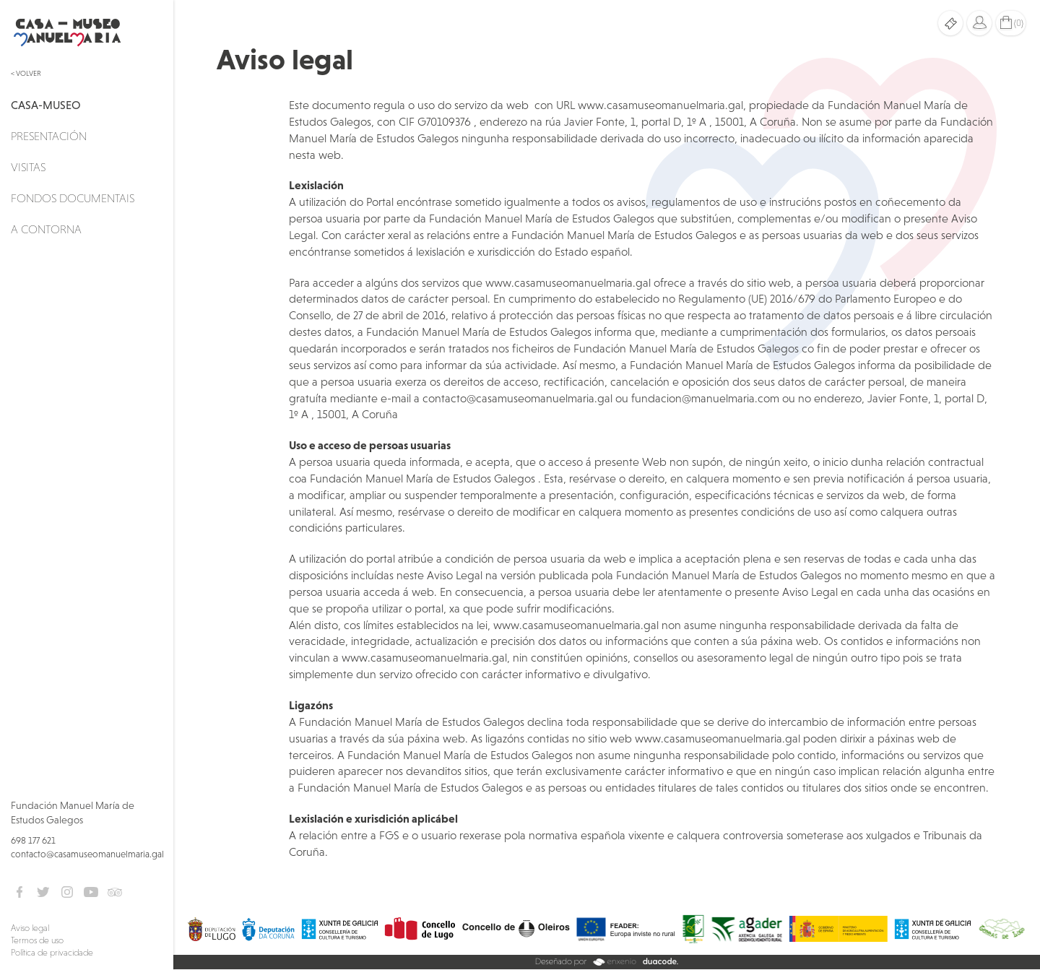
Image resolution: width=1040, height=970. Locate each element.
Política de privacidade (52, 953)
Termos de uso (37, 940)
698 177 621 (33, 840)
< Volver (26, 73)
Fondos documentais (72, 197)
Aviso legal (30, 928)
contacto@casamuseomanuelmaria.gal (87, 854)
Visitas (28, 166)
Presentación (49, 135)
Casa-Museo (46, 104)
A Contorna (46, 228)
